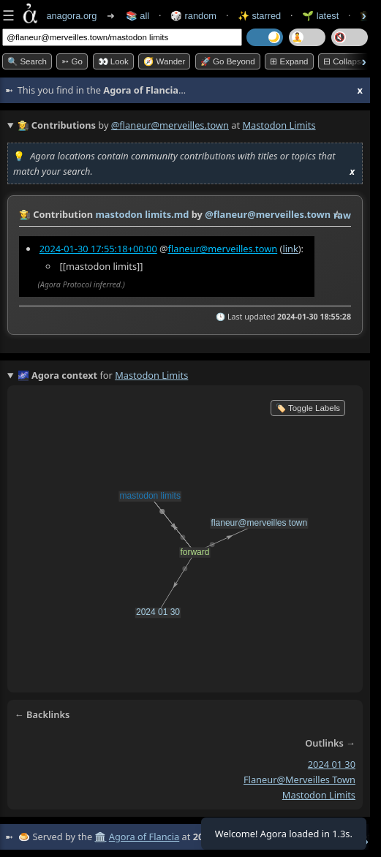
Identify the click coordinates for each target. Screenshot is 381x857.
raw (342, 215)
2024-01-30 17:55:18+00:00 (98, 248)
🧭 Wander (164, 61)
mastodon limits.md (142, 214)
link (290, 248)
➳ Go (72, 61)
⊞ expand (289, 61)
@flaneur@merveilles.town (170, 125)
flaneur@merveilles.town (223, 248)
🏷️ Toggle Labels (308, 408)
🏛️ (100, 836)
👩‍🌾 (25, 214)
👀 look (113, 61)
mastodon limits (318, 794)
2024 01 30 (331, 764)
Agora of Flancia (144, 836)
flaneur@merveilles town (299, 779)
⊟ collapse (344, 61)
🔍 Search (27, 61)
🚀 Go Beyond (227, 61)
